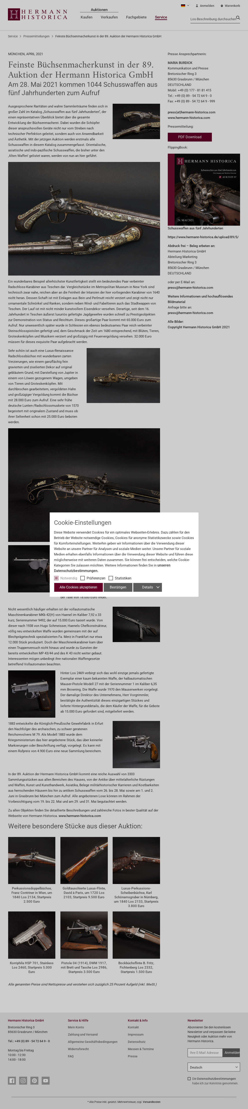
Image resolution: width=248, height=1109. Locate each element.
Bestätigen (118, 587)
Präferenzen (96, 578)
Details (150, 587)
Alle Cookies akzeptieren (78, 587)
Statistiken (123, 578)
